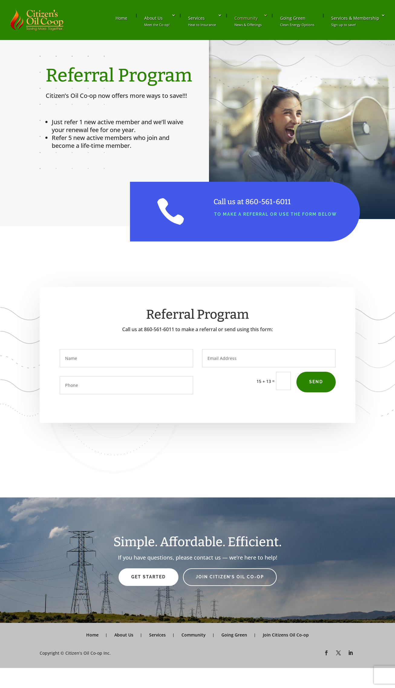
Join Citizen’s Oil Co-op (230, 576)
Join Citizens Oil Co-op (286, 635)
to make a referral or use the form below (275, 214)
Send (316, 381)
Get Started (148, 576)
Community (248, 21)
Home (121, 18)
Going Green (297, 21)
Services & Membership (355, 21)
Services (202, 21)
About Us (157, 21)
